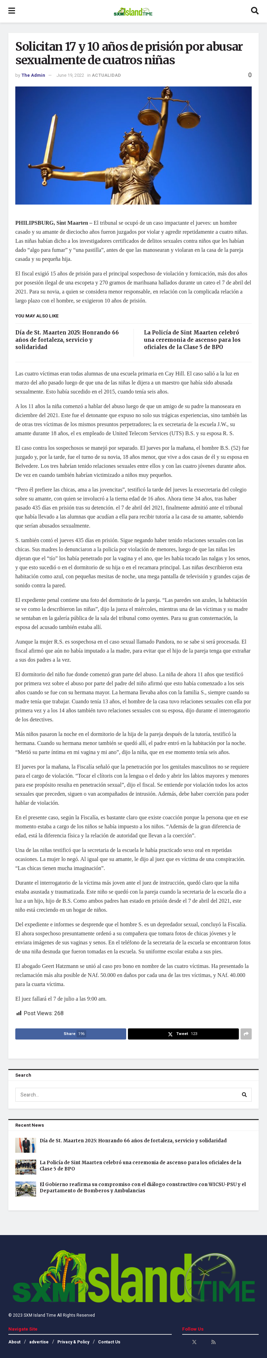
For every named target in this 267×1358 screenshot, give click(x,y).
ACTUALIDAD (106, 75)
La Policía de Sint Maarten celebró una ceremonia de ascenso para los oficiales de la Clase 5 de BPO (192, 339)
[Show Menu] (11, 11)
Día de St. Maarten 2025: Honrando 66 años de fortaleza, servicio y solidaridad (67, 339)
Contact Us (109, 1342)
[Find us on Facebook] (184, 1342)
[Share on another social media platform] (246, 1034)
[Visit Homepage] (133, 11)
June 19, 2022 (70, 75)
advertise (39, 1342)
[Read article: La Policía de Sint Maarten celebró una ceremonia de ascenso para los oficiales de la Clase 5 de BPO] (25, 1167)
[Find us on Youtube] (204, 1342)
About (14, 1342)
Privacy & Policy (73, 1342)
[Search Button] (255, 11)
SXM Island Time (40, 1315)
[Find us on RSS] (213, 1342)
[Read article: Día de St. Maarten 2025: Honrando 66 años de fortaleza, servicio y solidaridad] (25, 1145)
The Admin (33, 75)
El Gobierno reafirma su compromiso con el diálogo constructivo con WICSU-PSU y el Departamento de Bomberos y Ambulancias (143, 1188)
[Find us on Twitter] (194, 1342)
